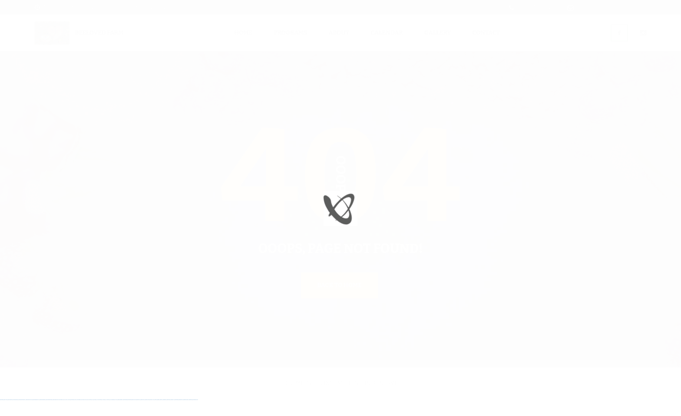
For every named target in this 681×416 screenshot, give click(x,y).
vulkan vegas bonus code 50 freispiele (58, 415)
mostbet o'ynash (147, 415)
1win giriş (69, 415)
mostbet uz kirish (134, 415)
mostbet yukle (169, 415)
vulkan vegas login (15, 415)
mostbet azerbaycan (185, 415)
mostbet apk (129, 415)
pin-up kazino (107, 415)
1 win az (75, 415)
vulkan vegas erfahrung (49, 415)
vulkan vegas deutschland (21, 415)
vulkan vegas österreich (43, 415)
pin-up (93, 415)
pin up (85, 415)
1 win (65, 415)
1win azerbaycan (78, 415)
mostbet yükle (191, 415)
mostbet (118, 415)
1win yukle (82, 415)
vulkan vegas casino (10, 415)
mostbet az (161, 415)
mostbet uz (121, 415)
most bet (156, 415)
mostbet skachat (125, 415)
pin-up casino (104, 415)
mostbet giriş (164, 415)
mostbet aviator (177, 415)
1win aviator (72, 415)
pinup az (95, 415)
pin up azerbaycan (112, 415)
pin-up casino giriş (99, 415)
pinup (87, 415)
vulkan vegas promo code (36, 415)
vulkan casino (5, 415)
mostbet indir (172, 415)
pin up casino (90, 415)
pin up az (116, 415)
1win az (67, 415)
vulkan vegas (1, 415)
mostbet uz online (151, 415)
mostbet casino (143, 415)
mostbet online (138, 415)
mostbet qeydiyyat (195, 415)
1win (63, 415)
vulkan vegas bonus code (29, 415)
